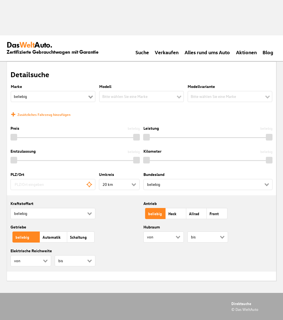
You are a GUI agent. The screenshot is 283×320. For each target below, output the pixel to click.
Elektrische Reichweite (31, 250)
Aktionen (246, 52)
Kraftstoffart (22, 203)
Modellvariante (201, 86)
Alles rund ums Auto (207, 52)
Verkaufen (167, 52)
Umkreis (106, 174)
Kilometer (152, 151)
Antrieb (150, 203)
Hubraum (151, 227)
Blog (268, 52)
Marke (16, 86)
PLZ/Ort (17, 174)
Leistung (151, 128)
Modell (105, 86)
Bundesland (153, 174)
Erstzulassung (23, 151)
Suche (142, 52)
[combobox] (53, 184)
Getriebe (18, 227)
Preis (15, 128)
